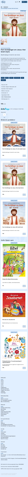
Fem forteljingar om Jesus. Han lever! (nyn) (9, 8)
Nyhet (2, 380)
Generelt (3, 441)
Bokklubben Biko (4, 395)
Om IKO (2, 429)
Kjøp (4, 117)
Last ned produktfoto (5, 48)
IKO (1, 7)
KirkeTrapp (3, 392)
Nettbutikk (6, 7)
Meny (23, 1)
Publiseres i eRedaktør (12, 474)
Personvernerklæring (13, 473)
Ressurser (3, 404)
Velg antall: (3, 112)
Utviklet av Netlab (4, 474)
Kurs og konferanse (5, 418)
